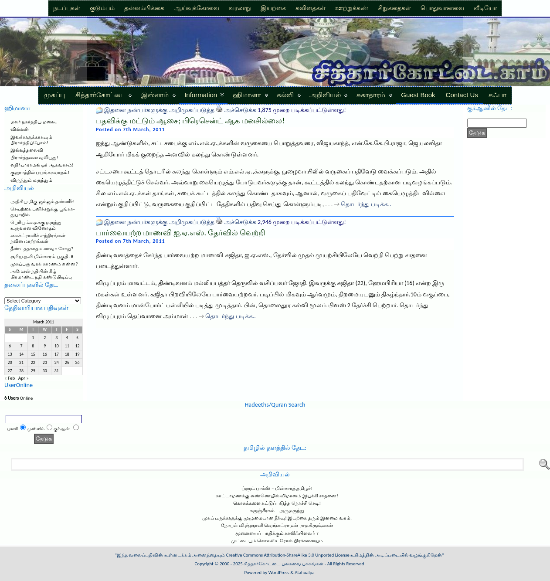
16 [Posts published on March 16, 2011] (45, 354)
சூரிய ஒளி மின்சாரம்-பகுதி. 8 (41, 256)
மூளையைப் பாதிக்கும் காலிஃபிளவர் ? (277, 533)
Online (18, 398)
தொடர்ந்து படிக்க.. (366, 204)
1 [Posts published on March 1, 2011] (33, 337)
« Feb (9, 378)
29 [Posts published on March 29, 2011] (33, 371)
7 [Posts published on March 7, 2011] (21, 346)
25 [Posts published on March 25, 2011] (67, 362)
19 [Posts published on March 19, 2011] (77, 354)
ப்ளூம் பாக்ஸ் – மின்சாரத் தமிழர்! (276, 488)
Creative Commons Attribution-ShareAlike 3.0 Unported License (288, 555)
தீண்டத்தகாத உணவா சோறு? (41, 248)
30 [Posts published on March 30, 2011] (45, 371)
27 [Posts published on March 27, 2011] (9, 371)
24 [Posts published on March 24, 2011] (56, 362)
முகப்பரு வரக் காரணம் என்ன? (44, 264)
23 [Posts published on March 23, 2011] (45, 362)
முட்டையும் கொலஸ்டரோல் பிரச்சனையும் (277, 541)
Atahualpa (304, 572)
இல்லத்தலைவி (26, 150)
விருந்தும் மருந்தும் (31, 180)
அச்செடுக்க (240, 110)
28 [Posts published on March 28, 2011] (21, 371)
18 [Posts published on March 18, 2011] (67, 354)
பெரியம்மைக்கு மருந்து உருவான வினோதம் (36, 225)
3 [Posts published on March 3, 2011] (56, 337)
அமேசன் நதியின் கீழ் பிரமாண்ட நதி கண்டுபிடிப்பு (41, 274)
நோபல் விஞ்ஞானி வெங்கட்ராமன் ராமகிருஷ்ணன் (277, 525)
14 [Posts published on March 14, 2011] (21, 354)
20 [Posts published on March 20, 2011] (9, 362)
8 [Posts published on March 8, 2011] (33, 346)
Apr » (23, 378)
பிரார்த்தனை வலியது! (34, 157)
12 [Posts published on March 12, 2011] (77, 346)
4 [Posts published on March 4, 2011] (67, 337)
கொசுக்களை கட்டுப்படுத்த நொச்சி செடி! (277, 503)
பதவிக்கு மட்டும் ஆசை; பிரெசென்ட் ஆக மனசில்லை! (190, 121)
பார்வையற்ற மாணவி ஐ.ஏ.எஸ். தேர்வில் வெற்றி (180, 233)
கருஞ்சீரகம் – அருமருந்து (277, 510)
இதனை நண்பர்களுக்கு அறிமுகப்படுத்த (159, 110)
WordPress (278, 572)
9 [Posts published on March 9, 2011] (45, 346)
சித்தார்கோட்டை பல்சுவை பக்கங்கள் (283, 564)
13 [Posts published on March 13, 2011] (9, 354)
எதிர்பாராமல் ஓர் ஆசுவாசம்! (42, 165)
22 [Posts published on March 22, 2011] (33, 362)
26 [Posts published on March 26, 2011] (77, 362)
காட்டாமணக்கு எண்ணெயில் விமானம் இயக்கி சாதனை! (277, 496)
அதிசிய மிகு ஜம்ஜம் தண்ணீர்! (42, 201)
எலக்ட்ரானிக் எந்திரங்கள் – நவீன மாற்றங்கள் (39, 238)
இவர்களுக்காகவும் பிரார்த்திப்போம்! (31, 140)
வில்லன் (19, 129)
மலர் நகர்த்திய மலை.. (34, 122)
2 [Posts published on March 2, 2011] (45, 337)
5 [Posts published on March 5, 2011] (77, 337)
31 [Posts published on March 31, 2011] (56, 371)
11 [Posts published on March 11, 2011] (67, 346)
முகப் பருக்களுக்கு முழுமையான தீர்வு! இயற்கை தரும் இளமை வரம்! (277, 518)
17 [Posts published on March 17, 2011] (56, 354)
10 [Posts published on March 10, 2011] (56, 346)
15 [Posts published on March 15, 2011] (33, 354)
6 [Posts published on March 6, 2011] (10, 346)
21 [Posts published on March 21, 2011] (21, 362)
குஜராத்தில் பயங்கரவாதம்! (39, 172)
